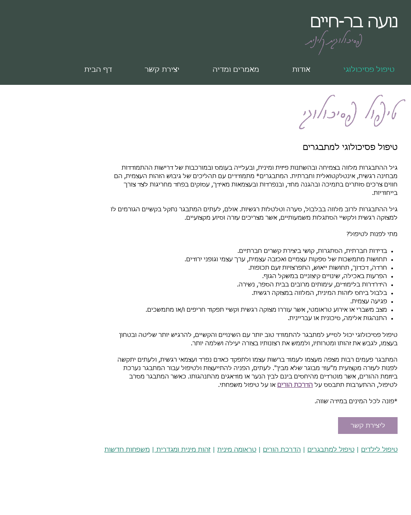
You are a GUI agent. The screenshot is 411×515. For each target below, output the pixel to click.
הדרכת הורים (295, 385)
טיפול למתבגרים (330, 450)
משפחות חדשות (127, 450)
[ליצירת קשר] (368, 425)
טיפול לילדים (379, 450)
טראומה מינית (236, 450)
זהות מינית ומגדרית (182, 450)
